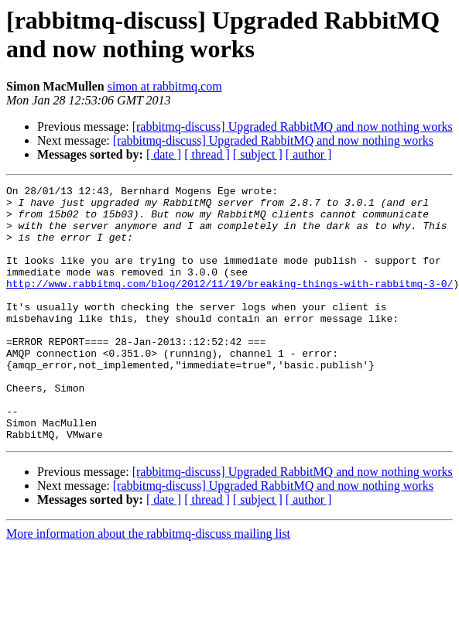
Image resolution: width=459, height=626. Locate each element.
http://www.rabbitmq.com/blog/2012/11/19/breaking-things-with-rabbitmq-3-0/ (229, 304)
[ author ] (309, 154)
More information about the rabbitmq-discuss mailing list (148, 584)
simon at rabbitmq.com (165, 86)
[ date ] (163, 154)
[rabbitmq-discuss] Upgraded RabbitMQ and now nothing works (292, 126)
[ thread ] (207, 154)
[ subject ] (258, 154)
